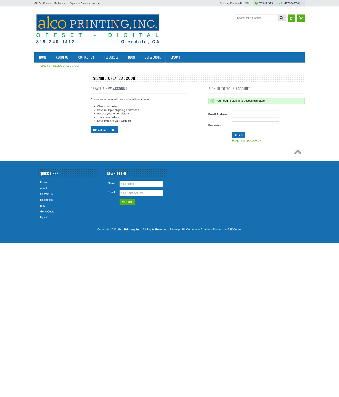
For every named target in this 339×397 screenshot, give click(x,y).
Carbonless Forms (47, 152)
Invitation (42, 203)
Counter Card (44, 159)
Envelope (42, 181)
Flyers (40, 188)
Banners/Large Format (50, 101)
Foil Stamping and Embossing (54, 196)
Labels (40, 247)
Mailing (41, 225)
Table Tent (43, 284)
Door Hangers (45, 174)
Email (111, 345)
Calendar (42, 137)
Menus (41, 233)
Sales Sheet (44, 276)
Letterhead (43, 210)
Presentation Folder (48, 269)
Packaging (43, 240)
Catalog (41, 144)
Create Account (104, 129)
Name (111, 336)
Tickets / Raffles (46, 299)
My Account (60, 3)
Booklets (42, 108)
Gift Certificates (42, 3)
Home (42, 65)
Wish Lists (266, 3)
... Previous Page (60, 65)
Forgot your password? (246, 140)
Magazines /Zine (46, 218)
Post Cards (43, 254)
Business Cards (46, 130)
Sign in (73, 3)
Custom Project (45, 167)
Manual (41, 86)
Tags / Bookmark (46, 291)
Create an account (90, 3)
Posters (41, 262)
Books (40, 122)
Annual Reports (46, 93)
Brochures (43, 115)
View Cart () (292, 3)
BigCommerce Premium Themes (202, 383)
